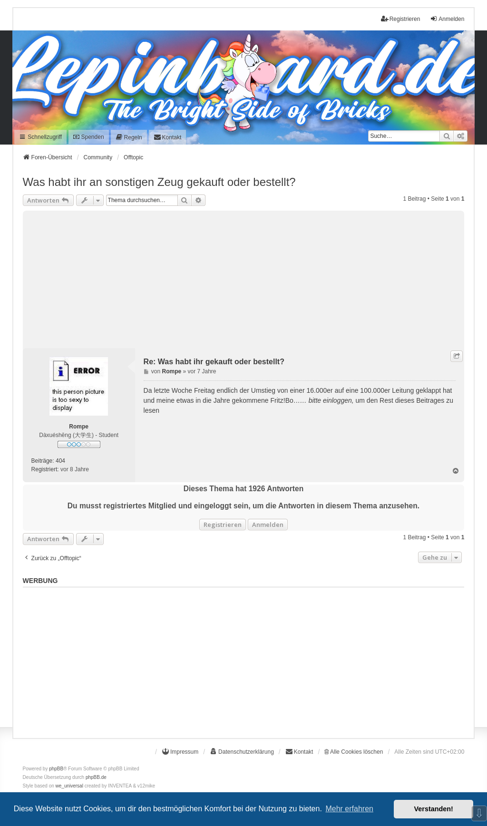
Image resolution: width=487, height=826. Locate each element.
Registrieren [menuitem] (400, 18)
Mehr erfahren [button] (349, 809)
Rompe (78, 426)
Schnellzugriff (40, 137)
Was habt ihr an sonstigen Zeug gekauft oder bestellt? (159, 181)
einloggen (337, 400)
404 (60, 460)
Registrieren (223, 524)
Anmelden (267, 524)
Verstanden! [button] (433, 809)
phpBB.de (96, 777)
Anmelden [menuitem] (447, 18)
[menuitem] (129, 137)
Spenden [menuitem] (88, 137)
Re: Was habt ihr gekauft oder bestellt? (214, 362)
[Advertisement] (244, 277)
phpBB (56, 768)
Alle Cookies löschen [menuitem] (353, 751)
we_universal (69, 785)
